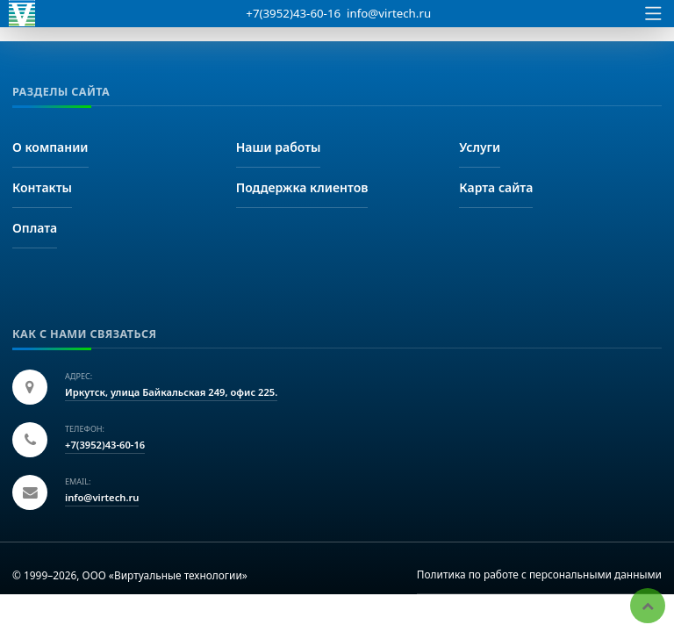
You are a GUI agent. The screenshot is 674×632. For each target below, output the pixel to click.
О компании (50, 147)
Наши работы (278, 147)
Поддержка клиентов (302, 187)
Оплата (34, 227)
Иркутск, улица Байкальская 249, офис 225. (171, 392)
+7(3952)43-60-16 (293, 13)
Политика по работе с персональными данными (539, 574)
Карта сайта (496, 187)
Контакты (42, 187)
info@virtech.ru (389, 13)
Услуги (479, 147)
